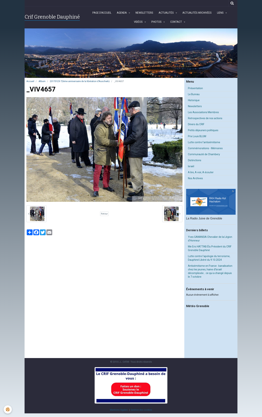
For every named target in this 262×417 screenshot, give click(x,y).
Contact (176, 21)
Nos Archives (195, 178)
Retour (104, 214)
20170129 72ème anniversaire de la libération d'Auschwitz (80, 81)
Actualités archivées (197, 12)
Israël (191, 166)
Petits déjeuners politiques (203, 130)
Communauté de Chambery (204, 154)
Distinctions (194, 160)
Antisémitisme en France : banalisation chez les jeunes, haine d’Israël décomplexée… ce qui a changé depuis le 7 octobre (210, 271)
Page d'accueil (101, 12)
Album (42, 81)
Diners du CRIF (196, 124)
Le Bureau (194, 94)
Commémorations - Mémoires (205, 148)
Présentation (195, 88)
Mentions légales (119, 409)
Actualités (166, 12)
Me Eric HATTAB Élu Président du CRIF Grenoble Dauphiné (209, 248)
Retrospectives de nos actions (205, 118)
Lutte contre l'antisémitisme (204, 142)
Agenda (122, 12)
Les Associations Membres (203, 112)
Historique (194, 100)
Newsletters (144, 12)
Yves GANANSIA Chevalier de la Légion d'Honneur (210, 238)
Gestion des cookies (141, 409)
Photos (156, 21)
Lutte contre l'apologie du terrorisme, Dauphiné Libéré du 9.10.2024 (209, 258)
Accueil (30, 81)
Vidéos (138, 21)
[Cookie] (8, 409)
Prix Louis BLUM (197, 136)
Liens (220, 12)
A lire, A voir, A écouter (201, 172)
